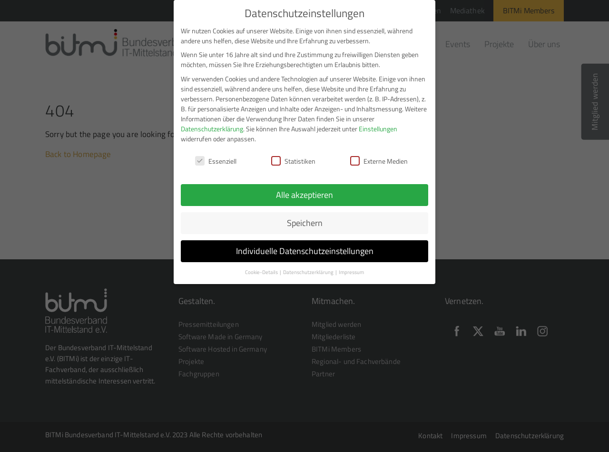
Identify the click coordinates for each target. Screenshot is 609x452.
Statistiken (293, 158)
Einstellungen (378, 125)
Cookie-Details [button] (262, 269)
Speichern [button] (305, 220)
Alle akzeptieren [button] (304, 192)
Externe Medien (379, 158)
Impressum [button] (351, 269)
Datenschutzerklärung (212, 125)
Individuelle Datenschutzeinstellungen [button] (304, 248)
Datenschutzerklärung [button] (308, 269)
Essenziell (215, 158)
